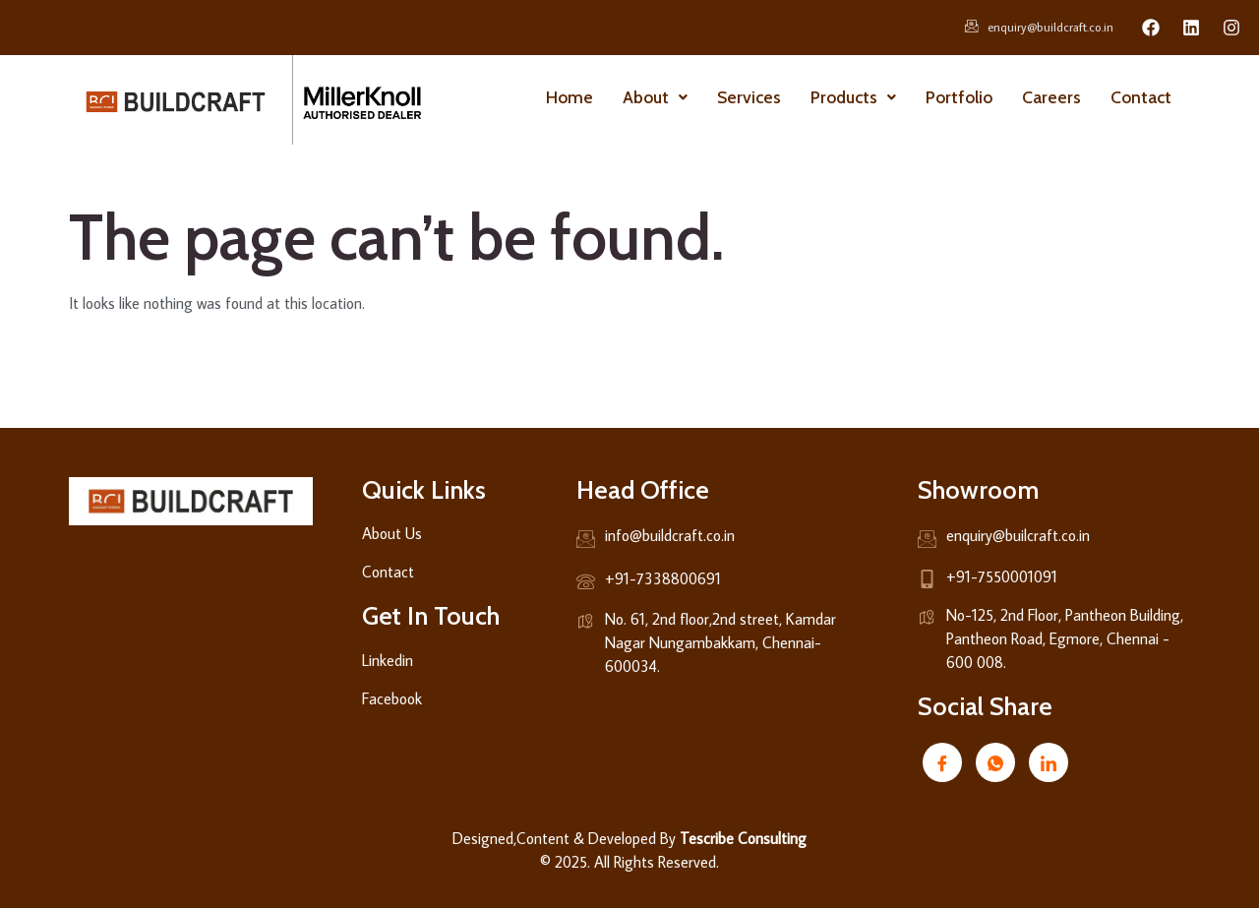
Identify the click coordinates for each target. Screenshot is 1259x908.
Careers (1051, 97)
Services (749, 97)
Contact (1140, 97)
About (655, 97)
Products (853, 97)
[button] (655, 97)
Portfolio (959, 97)
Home (569, 97)
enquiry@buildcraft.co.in (1039, 27)
